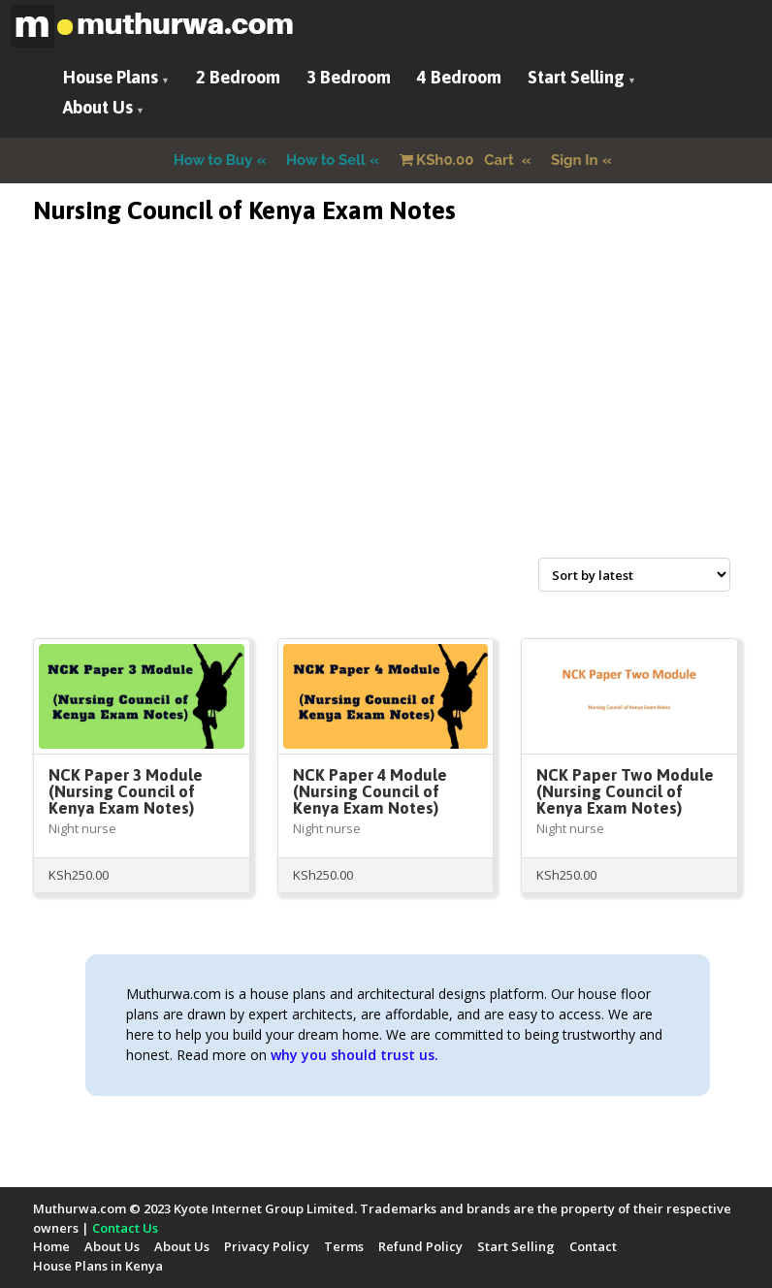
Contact (593, 1246)
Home (51, 1246)
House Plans (110, 77)
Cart (459, 160)
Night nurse (82, 828)
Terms (344, 1246)
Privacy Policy (266, 1246)
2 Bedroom (238, 77)
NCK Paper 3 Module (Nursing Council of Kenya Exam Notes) (125, 791)
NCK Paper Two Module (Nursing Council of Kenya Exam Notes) (625, 791)
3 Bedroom (348, 77)
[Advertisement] (386, 414)
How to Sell (326, 160)
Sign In (574, 160)
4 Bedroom (459, 77)
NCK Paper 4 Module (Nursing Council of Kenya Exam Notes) (370, 791)
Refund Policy (420, 1246)
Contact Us (125, 1228)
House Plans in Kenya (98, 1265)
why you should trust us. (354, 1055)
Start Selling (576, 77)
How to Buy (213, 160)
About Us (98, 107)
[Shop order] (634, 575)
